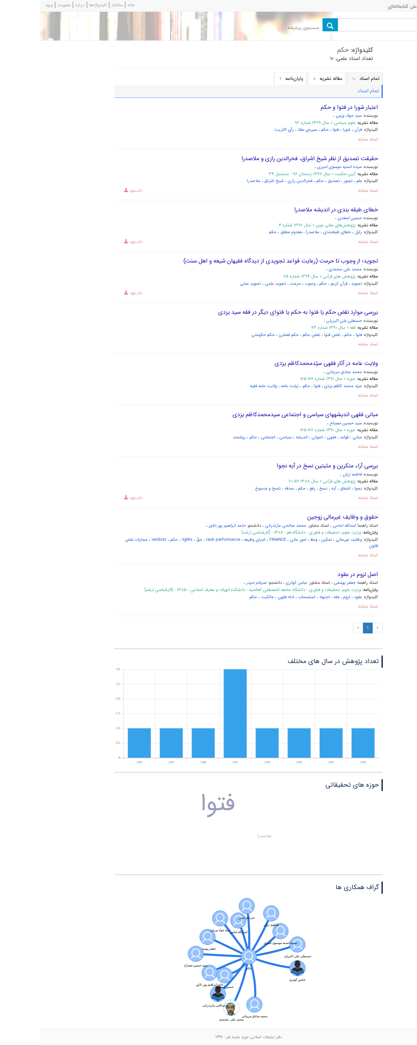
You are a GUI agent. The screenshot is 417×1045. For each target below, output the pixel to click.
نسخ (283, 488)
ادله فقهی (245, 597)
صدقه (249, 488)
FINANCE (237, 539)
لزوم (306, 597)
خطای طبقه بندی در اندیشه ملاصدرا (296, 209)
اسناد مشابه (328, 139)
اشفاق (305, 488)
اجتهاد (284, 597)
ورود (9, 5)
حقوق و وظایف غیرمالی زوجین (302, 517)
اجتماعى (228, 437)
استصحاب (266, 597)
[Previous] (337, 628)
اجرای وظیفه (214, 539)
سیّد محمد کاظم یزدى (303, 386)
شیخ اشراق (234, 180)
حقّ (159, 539)
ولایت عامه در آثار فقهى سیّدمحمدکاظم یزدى (286, 363)
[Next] (318, 628)
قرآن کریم (299, 283)
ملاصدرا (213, 180)
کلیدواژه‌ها (58, 5)
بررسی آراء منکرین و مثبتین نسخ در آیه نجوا (287, 465)
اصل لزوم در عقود (317, 574)
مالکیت (227, 597)
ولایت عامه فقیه (223, 386)
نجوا (318, 488)
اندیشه (261, 437)
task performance (183, 539)
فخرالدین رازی (260, 180)
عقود (318, 597)
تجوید (316, 283)
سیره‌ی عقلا (267, 129)
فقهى (291, 437)
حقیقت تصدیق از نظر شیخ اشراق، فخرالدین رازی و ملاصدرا (269, 158)
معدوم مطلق (251, 232)
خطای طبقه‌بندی (297, 232)
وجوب (270, 283)
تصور (308, 180)
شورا (306, 129)
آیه (293, 488)
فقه (296, 597)
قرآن (318, 129)
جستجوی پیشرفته (263, 27)
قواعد (304, 437)
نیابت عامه (250, 386)
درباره (40, 5)
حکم (285, 129)
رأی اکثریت (244, 129)
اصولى (277, 437)
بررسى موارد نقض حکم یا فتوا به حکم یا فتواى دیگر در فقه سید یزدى (258, 312)
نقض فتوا (292, 334)
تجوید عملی (210, 283)
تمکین (286, 539)
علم (319, 180)
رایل (318, 232)
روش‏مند (199, 437)
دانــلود (90, 190)
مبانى (317, 437)
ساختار (77, 5)
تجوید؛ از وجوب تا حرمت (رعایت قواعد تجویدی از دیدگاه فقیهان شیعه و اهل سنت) (240, 260)
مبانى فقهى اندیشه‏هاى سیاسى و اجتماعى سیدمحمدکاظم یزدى (265, 414)
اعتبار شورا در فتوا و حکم (309, 107)
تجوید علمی (235, 283)
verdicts (118, 539)
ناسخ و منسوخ (228, 488)
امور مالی (258, 539)
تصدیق (294, 180)
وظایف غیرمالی (309, 539)
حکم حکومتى (223, 334)
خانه (90, 5)
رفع (272, 488)
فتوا (296, 129)
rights (147, 539)
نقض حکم (271, 334)
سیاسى (245, 437)
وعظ (273, 539)
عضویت (24, 5)
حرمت (255, 283)
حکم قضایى (248, 334)
